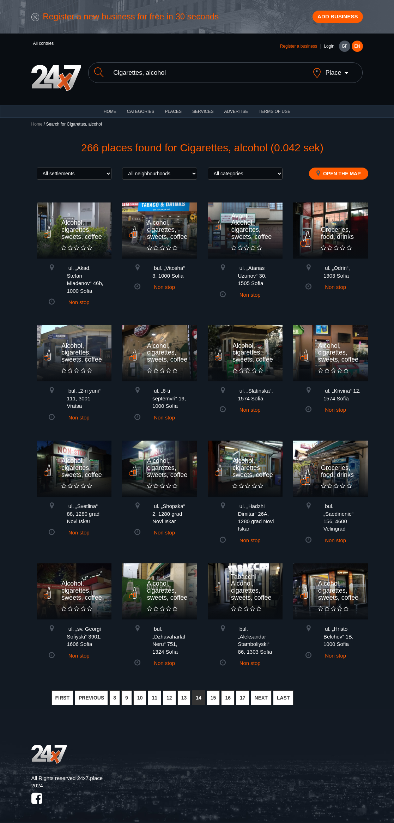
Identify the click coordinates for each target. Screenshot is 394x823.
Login (329, 50)
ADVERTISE (236, 109)
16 (228, 695)
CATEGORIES (140, 109)
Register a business (298, 50)
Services (202, 109)
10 (140, 695)
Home (37, 122)
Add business (331, 18)
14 (198, 695)
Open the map (338, 171)
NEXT (261, 695)
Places (173, 109)
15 (213, 695)
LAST (283, 695)
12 (169, 695)
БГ (344, 50)
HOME (110, 109)
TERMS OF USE (274, 109)
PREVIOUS (91, 695)
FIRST (62, 695)
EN (357, 50)
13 (184, 695)
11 (154, 695)
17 (243, 695)
